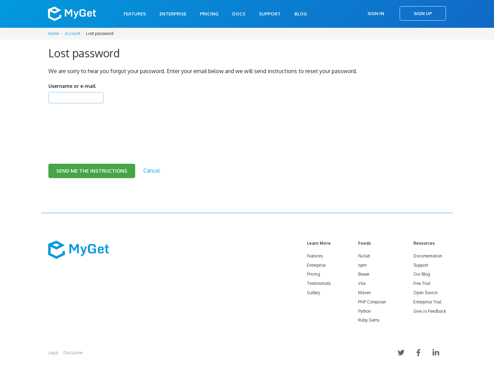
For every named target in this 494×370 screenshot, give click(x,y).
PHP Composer (372, 301)
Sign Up (423, 13)
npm (362, 265)
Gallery (313, 292)
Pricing (209, 13)
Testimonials (319, 283)
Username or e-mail (72, 86)
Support (270, 13)
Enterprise (173, 13)
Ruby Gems (368, 320)
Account (72, 33)
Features (135, 13)
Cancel (151, 170)
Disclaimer (73, 352)
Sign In (375, 13)
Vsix (362, 283)
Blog (300, 13)
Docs (238, 13)
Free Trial (421, 283)
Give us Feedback (429, 311)
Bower (363, 274)
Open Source (425, 292)
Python (364, 311)
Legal (53, 352)
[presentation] (100, 125)
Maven (364, 292)
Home (53, 33)
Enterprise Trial (427, 301)
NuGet (364, 255)
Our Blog (421, 274)
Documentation (427, 255)
